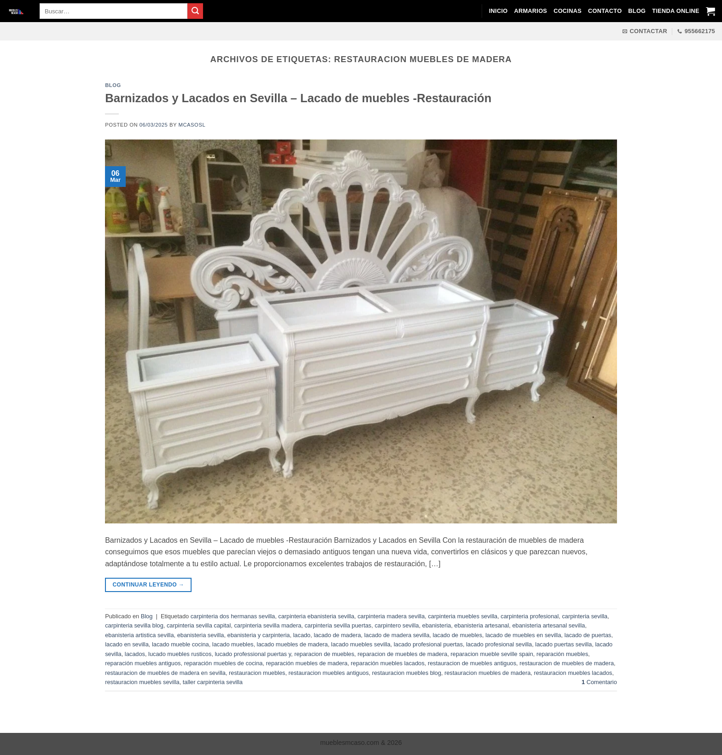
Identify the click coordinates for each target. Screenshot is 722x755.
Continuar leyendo (149, 585)
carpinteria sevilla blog (134, 625)
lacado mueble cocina (180, 644)
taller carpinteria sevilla (213, 682)
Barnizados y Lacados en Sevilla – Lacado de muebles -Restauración (298, 98)
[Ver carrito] (710, 11)
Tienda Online (675, 10)
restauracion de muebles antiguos (472, 663)
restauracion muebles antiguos (329, 672)
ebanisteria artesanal (481, 625)
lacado (302, 635)
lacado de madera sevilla (397, 635)
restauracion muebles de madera (487, 672)
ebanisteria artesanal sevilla (548, 625)
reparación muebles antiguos (142, 663)
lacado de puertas (588, 635)
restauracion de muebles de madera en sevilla (165, 672)
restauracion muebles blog (406, 672)
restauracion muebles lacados (573, 672)
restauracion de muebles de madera (566, 663)
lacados (135, 653)
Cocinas (567, 10)
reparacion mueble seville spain (492, 653)
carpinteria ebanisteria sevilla (316, 616)
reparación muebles (562, 653)
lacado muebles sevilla (360, 644)
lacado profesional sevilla (499, 644)
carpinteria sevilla (584, 616)
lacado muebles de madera (292, 644)
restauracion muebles (257, 672)
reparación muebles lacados (388, 663)
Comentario (599, 682)
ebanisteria (436, 625)
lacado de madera (337, 635)
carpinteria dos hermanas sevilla (233, 616)
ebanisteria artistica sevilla (139, 635)
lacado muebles (233, 644)
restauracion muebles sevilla (142, 682)
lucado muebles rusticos (179, 653)
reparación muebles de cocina (223, 663)
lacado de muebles (457, 635)
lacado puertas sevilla (563, 644)
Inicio (498, 10)
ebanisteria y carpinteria (258, 635)
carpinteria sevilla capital (199, 625)
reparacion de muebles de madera (402, 653)
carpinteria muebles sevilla (462, 616)
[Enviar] (195, 11)
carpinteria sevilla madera (267, 625)
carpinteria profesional (530, 616)
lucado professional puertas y (253, 653)
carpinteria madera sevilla (391, 616)
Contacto (605, 10)
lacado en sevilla (127, 644)
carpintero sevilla (397, 625)
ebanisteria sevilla (200, 635)
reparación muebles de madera (307, 663)
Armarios (530, 10)
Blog (637, 10)
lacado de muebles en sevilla (523, 635)
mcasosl (192, 125)
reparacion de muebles (324, 653)
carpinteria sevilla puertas (337, 625)
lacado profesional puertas (428, 644)
